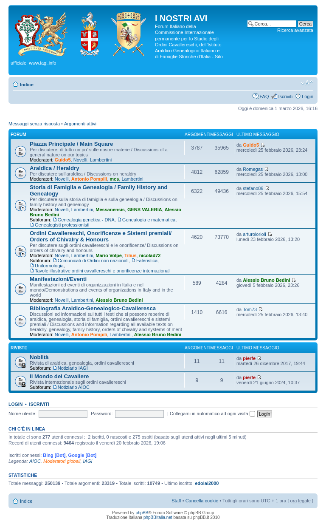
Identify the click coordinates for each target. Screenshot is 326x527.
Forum (18, 134)
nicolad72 (150, 255)
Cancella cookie (202, 500)
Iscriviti (285, 96)
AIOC (35, 461)
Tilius (130, 255)
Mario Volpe (109, 255)
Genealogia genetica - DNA (86, 219)
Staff (176, 500)
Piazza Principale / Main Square (71, 144)
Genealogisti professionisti (62, 224)
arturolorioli (254, 234)
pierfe (249, 358)
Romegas (253, 169)
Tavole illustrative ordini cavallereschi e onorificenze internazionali (103, 270)
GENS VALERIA (144, 209)
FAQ (264, 96)
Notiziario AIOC (74, 387)
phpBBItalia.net (157, 517)
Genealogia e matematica (148, 219)
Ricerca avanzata (295, 30)
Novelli (80, 159)
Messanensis (110, 209)
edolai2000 (207, 483)
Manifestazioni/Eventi (58, 279)
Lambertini (101, 159)
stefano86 (253, 188)
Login (307, 96)
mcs (114, 178)
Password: (101, 413)
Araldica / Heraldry (54, 168)
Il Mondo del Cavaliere (59, 376)
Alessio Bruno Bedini (119, 300)
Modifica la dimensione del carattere (307, 83)
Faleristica (146, 260)
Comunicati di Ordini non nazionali (93, 260)
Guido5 (63, 159)
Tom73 (250, 309)
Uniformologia (49, 265)
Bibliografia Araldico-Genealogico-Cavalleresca (93, 308)
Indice (27, 84)
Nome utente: (22, 413)
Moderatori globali (61, 461)
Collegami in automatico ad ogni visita (212, 413)
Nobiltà (39, 357)
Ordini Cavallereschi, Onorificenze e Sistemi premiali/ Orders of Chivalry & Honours (100, 236)
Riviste (19, 348)
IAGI (88, 461)
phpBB (141, 512)
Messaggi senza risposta (34, 123)
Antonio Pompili (89, 178)
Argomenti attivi (80, 123)
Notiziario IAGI (73, 368)
